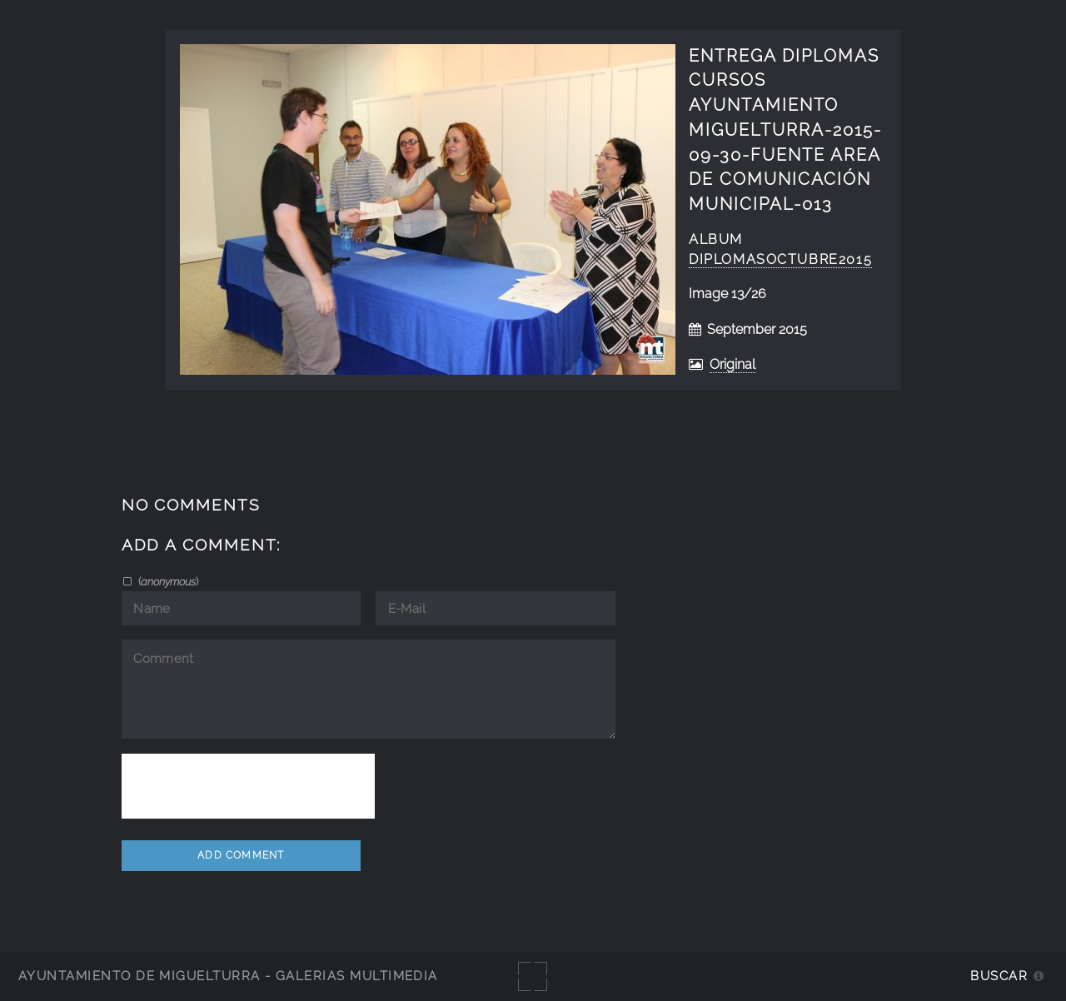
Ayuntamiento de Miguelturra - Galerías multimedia (228, 976)
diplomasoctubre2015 (780, 259)
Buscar (999, 976)
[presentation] (248, 786)
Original (732, 364)
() (167, 581)
